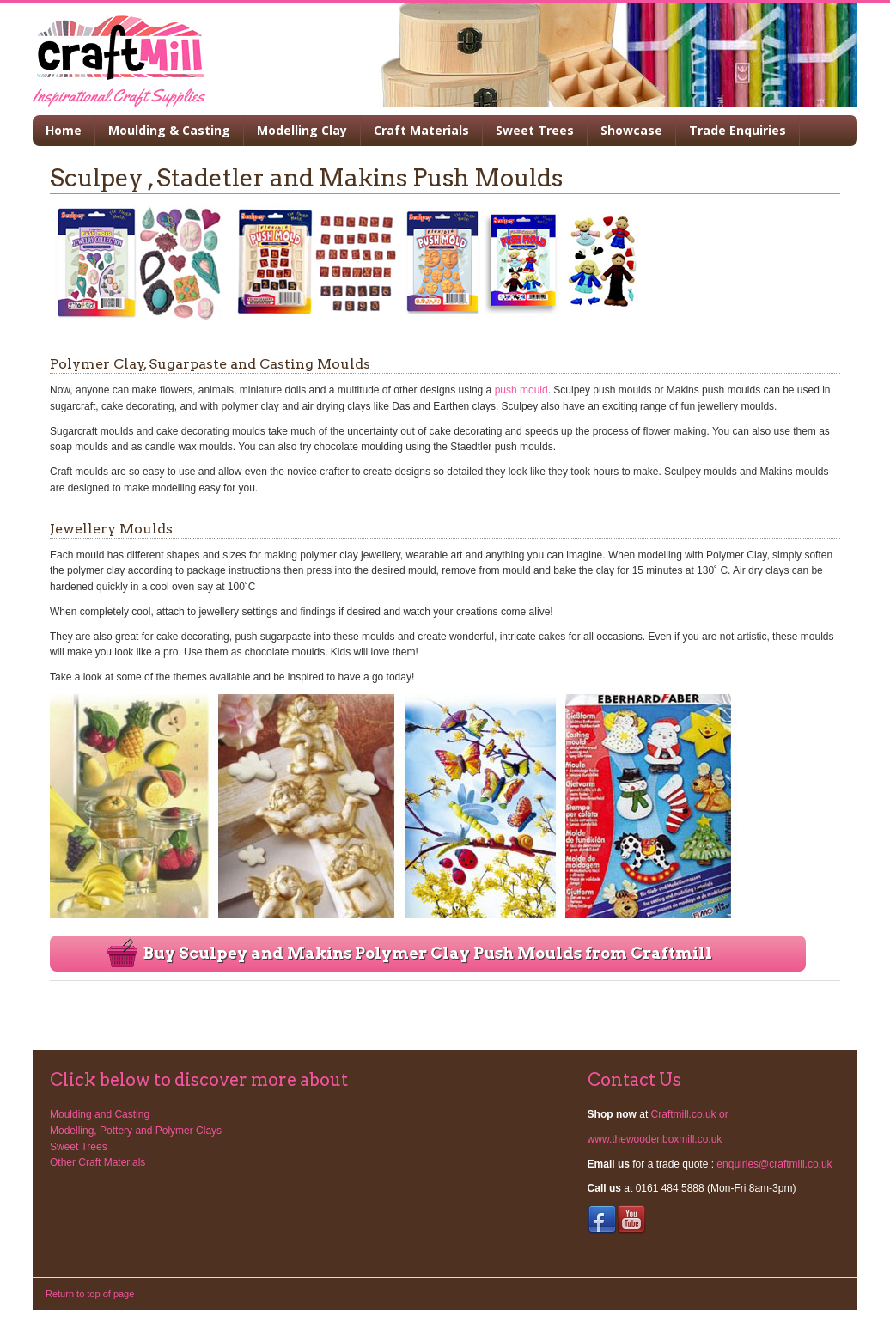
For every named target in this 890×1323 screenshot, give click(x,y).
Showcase (631, 130)
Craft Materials (421, 130)
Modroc (183, 55)
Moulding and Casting (99, 1114)
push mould (521, 390)
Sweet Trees (535, 130)
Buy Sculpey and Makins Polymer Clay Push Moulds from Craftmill (427, 953)
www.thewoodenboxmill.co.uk (655, 1139)
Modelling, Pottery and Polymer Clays (136, 1131)
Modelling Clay (302, 130)
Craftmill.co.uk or (689, 1114)
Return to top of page (90, 1294)
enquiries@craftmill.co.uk (774, 1164)
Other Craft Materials (97, 1162)
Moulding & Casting (169, 130)
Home (64, 130)
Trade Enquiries (737, 130)
